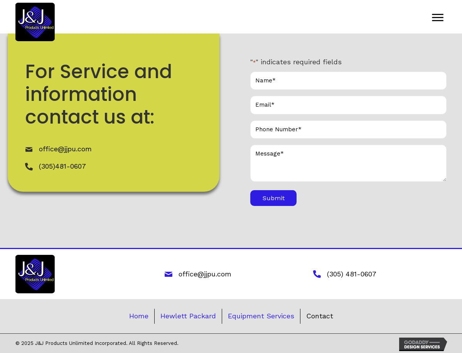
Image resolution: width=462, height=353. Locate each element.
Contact (319, 316)
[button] (437, 17)
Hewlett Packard (188, 316)
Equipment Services (261, 316)
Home (138, 316)
